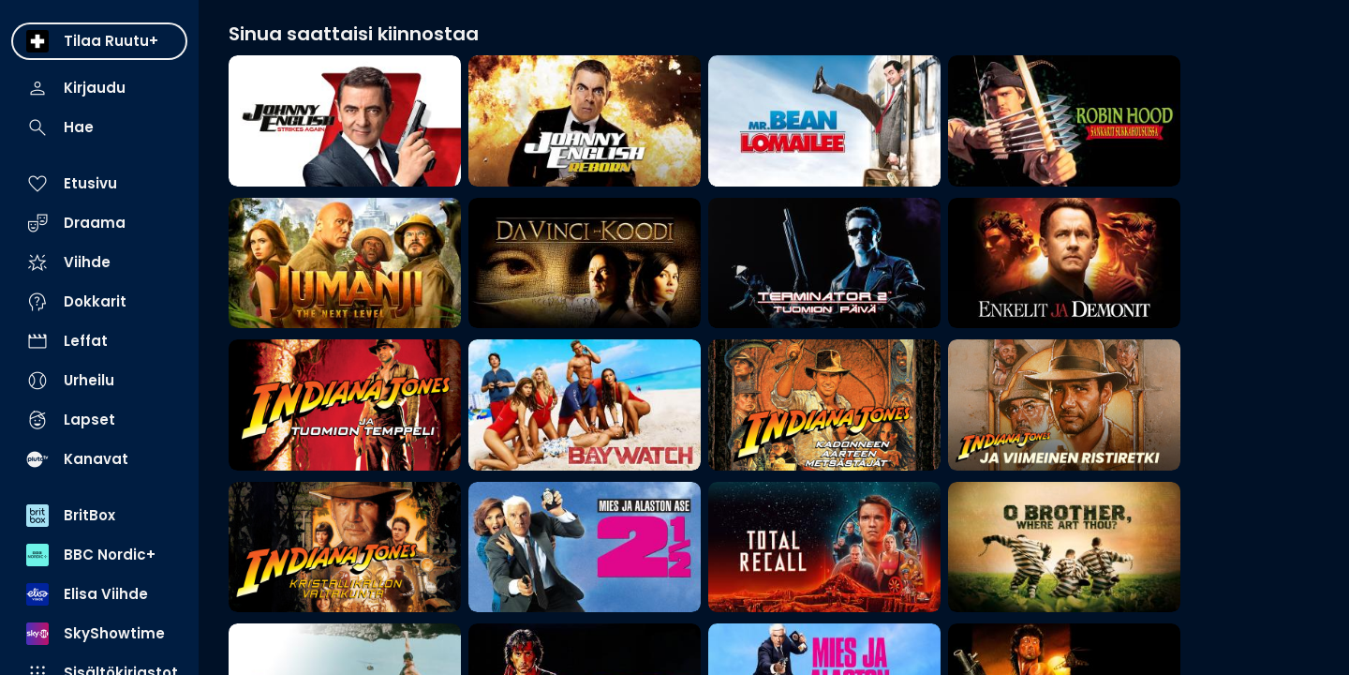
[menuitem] (99, 41)
